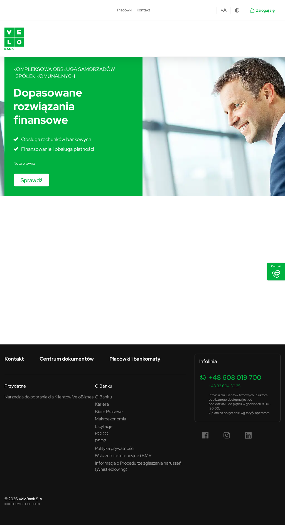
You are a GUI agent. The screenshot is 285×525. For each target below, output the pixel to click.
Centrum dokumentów (67, 359)
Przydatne (15, 386)
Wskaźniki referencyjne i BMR (123, 455)
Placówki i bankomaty (134, 359)
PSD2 (100, 440)
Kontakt (143, 10)
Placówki (124, 10)
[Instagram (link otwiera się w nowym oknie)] (226, 435)
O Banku (103, 386)
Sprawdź (32, 180)
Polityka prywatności (114, 448)
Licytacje (103, 426)
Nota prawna (24, 163)
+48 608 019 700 (235, 377)
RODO (101, 433)
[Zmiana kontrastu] (237, 10)
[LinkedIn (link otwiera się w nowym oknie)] (248, 435)
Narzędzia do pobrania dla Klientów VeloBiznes (49, 397)
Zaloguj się (262, 10)
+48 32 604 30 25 (224, 385)
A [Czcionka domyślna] (222, 10)
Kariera (102, 404)
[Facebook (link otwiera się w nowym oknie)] (205, 435)
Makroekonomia (110, 419)
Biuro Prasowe (109, 411)
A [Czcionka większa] (225, 10)
